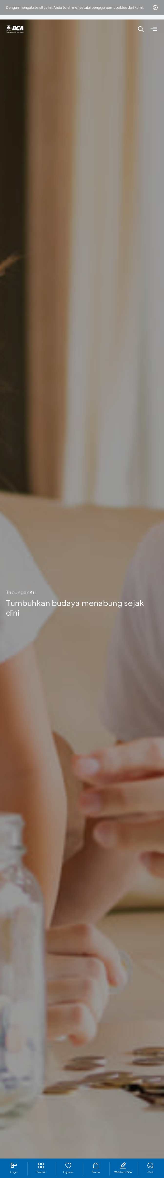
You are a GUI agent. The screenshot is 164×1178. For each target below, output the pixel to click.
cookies (120, 7)
